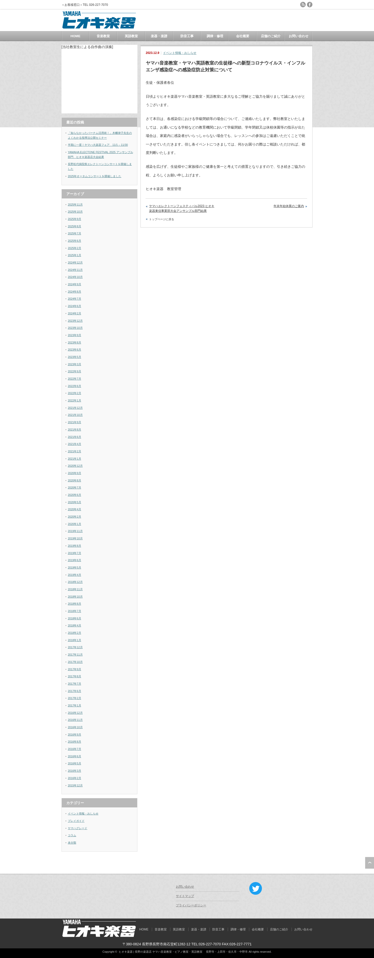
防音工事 (187, 36)
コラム (72, 835)
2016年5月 (74, 763)
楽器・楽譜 (159, 36)
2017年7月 (74, 683)
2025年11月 (75, 204)
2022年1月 (74, 400)
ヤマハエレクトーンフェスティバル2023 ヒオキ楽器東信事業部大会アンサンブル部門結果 (181, 208)
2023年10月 (75, 327)
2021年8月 (74, 429)
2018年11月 (75, 589)
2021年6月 (74, 436)
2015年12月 (75, 785)
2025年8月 (74, 226)
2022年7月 (74, 378)
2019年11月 (75, 531)
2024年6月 (74, 306)
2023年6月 (74, 349)
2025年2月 (74, 248)
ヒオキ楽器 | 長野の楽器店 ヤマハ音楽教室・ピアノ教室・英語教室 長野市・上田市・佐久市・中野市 (183, 951)
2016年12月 (75, 712)
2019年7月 (74, 553)
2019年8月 (74, 545)
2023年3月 (74, 364)
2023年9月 (74, 335)
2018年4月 (74, 625)
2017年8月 (74, 676)
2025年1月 (74, 255)
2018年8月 (74, 603)
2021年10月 (75, 414)
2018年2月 (74, 632)
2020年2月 (74, 516)
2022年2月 (74, 393)
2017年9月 (74, 669)
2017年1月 (74, 705)
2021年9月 (74, 422)
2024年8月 (74, 291)
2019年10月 (75, 538)
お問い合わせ (298, 36)
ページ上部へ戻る (369, 863)
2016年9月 (74, 734)
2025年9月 (74, 218)
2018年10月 (75, 596)
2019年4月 (74, 574)
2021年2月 (74, 451)
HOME (75, 36)
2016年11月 (75, 719)
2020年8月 (74, 480)
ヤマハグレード (77, 828)
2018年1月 (74, 640)
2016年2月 (74, 778)
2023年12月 (75, 320)
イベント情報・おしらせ (179, 53)
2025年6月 (74, 240)
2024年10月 (75, 276)
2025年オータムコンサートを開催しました (94, 176)
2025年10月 (75, 211)
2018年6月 (74, 618)
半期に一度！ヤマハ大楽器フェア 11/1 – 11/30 (98, 144)
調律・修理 (215, 36)
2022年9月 (74, 371)
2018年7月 (74, 611)
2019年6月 (74, 560)
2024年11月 (75, 269)
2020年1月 (74, 523)
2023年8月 (74, 342)
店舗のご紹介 (271, 36)
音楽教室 (103, 36)
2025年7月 (74, 233)
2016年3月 (74, 770)
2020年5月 (74, 502)
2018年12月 (75, 581)
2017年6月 (74, 690)
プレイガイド (76, 820)
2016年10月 (75, 727)
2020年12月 (75, 465)
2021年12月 (75, 407)
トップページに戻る (161, 219)
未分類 (72, 842)
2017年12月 (75, 647)
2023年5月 (74, 356)
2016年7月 (74, 748)
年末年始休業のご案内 (289, 206)
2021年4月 (74, 443)
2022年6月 (74, 386)
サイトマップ (185, 896)
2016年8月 (74, 741)
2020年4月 (74, 509)
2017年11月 (75, 654)
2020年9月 (74, 473)
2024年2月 (74, 313)
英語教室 (131, 36)
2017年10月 (75, 661)
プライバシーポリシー (191, 905)
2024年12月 (75, 262)
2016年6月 (74, 756)
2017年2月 (74, 698)
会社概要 (242, 36)
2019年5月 (74, 567)
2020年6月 (74, 494)
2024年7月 (74, 298)
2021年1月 (74, 458)
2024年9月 (74, 284)
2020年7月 (74, 487)
